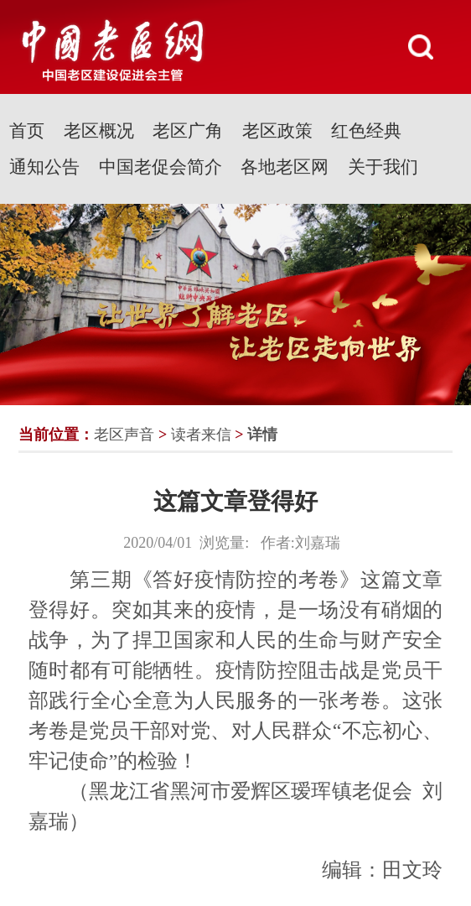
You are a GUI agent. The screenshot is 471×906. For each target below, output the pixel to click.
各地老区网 (285, 167)
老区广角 (188, 131)
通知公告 (44, 167)
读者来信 (201, 434)
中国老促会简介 (160, 167)
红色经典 (366, 131)
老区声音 (124, 434)
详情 (262, 434)
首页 (26, 131)
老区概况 (99, 131)
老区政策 (277, 131)
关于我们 (383, 167)
